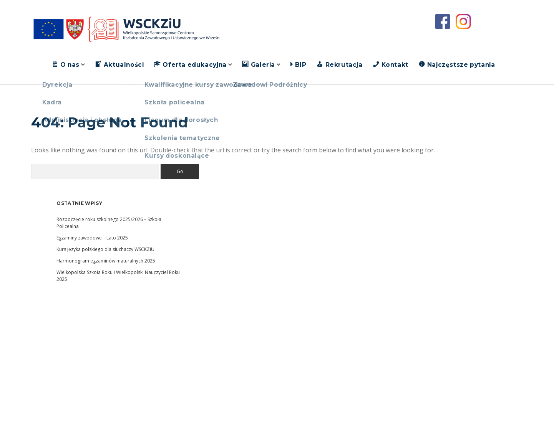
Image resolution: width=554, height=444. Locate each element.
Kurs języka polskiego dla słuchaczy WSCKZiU (105, 249)
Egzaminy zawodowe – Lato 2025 (92, 237)
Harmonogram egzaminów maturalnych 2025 (105, 260)
